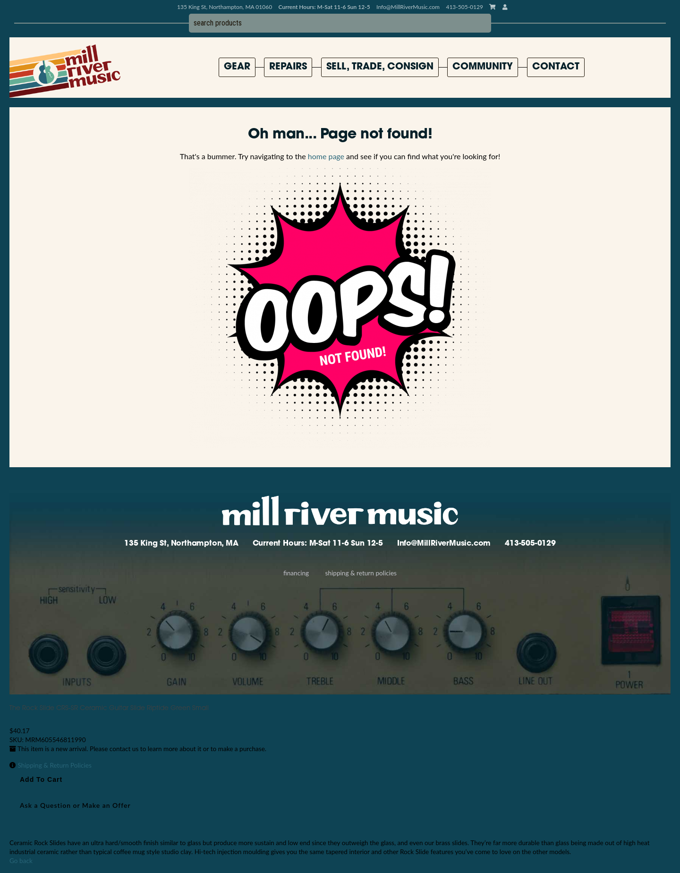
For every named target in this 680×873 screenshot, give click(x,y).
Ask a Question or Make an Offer (75, 805)
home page (326, 156)
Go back (21, 860)
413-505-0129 (530, 544)
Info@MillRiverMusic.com (408, 6)
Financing (296, 573)
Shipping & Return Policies (361, 573)
